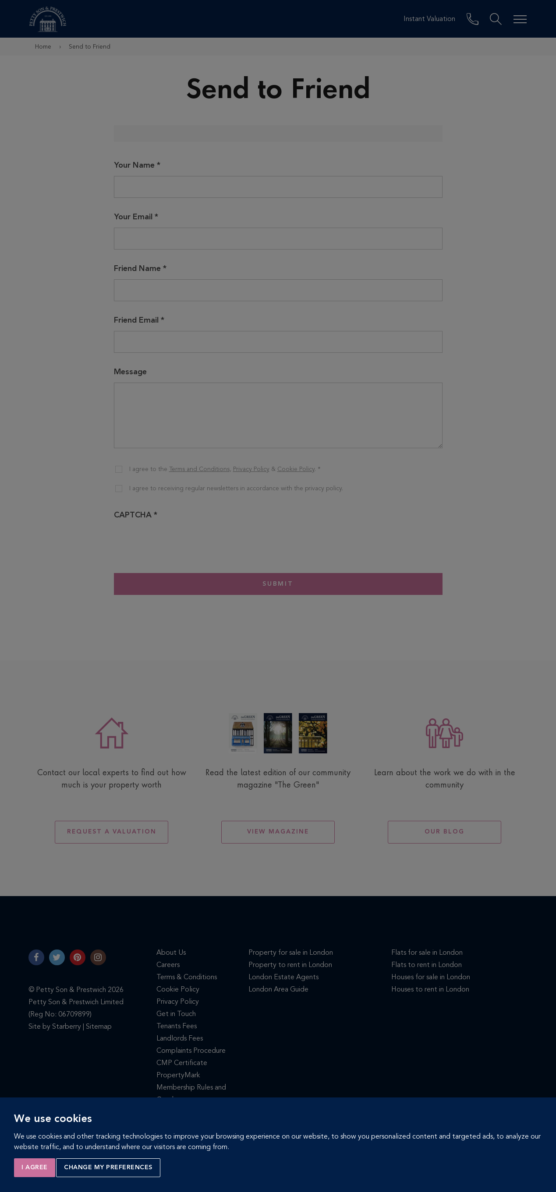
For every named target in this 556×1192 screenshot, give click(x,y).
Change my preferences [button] (108, 1167)
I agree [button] (34, 1167)
